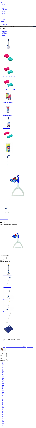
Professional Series (4, 14)
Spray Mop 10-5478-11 (5, 299)
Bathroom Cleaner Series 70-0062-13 (8, 115)
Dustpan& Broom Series (4, 9)
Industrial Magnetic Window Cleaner (22, 347)
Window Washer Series (4, 24)
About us (2, 2)
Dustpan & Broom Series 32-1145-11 (7, 275)
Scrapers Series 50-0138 (6, 335)
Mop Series (3, 8)
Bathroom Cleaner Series (4, 11)
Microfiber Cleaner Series (5, 10)
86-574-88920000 (4, 340)
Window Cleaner (12, 347)
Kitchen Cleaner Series (4, 12)
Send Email (2, 351)
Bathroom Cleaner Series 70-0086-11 (8, 102)
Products (3, 23)
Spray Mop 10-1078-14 (5, 311)
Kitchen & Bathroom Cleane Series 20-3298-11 (9, 76)
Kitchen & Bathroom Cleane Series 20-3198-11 (9, 89)
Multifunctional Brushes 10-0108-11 (7, 323)
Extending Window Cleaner (30, 347)
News (1, 18)
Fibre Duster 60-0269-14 (6, 166)
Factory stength (3, 4)
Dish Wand (4, 347)
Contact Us (2, 21)
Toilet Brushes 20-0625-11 (6, 128)
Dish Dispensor (16, 347)
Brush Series (3, 13)
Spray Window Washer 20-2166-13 (7, 287)
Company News (3, 19)
